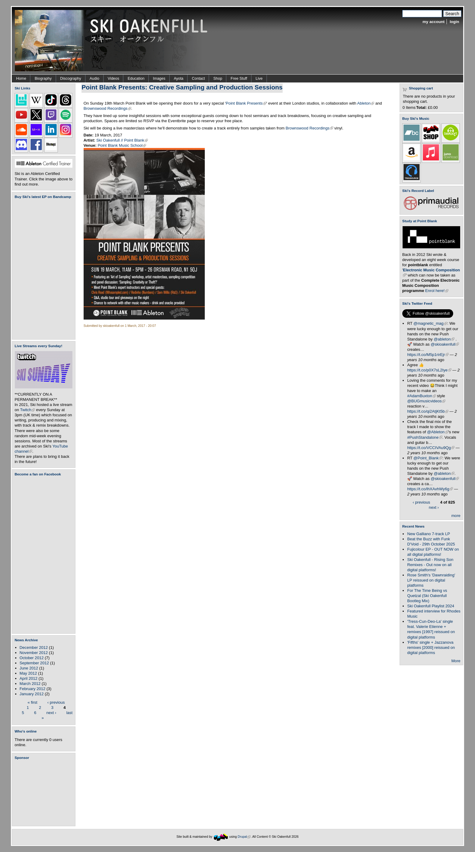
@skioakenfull (445, 344)
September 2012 (34, 663)
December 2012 (34, 647)
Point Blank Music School (122, 145)
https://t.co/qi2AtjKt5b (427, 411)
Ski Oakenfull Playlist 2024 (430, 606)
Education (136, 78)
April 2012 (29, 678)
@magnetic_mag (430, 323)
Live (259, 78)
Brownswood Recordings (107, 108)
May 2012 (28, 673)
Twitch (27, 410)
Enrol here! (436, 290)
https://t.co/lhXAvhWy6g (430, 489)
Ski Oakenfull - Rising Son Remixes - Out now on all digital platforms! (430, 564)
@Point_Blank (428, 458)
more (455, 515)
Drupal (244, 836)
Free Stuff (239, 78)
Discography (70, 78)
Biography (43, 78)
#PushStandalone (424, 437)
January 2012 (32, 694)
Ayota (179, 78)
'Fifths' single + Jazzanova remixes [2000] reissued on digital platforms (431, 647)
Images (159, 78)
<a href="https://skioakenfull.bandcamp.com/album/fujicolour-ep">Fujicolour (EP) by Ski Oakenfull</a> (42, 269)
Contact (198, 78)
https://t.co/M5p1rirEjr (428, 354)
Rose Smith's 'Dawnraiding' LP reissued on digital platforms (431, 580)
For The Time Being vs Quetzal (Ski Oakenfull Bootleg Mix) (427, 595)
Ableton (365, 103)
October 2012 (32, 658)
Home (21, 78)
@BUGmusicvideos (426, 401)
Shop (217, 78)
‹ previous (56, 702)
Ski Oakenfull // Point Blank (122, 140)
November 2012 (34, 652)
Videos (113, 78)
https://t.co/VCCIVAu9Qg (430, 447)
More (455, 661)
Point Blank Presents (246, 103)
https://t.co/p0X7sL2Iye (429, 370)
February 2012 (32, 688)
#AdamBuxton (421, 396)
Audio (94, 78)
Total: (421, 107)
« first (32, 702)
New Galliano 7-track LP (428, 534)
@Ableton (437, 432)
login (454, 21)
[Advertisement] (45, 793)
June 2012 (29, 668)
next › (51, 712)
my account (434, 21)
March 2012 (30, 683)
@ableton (444, 339)
